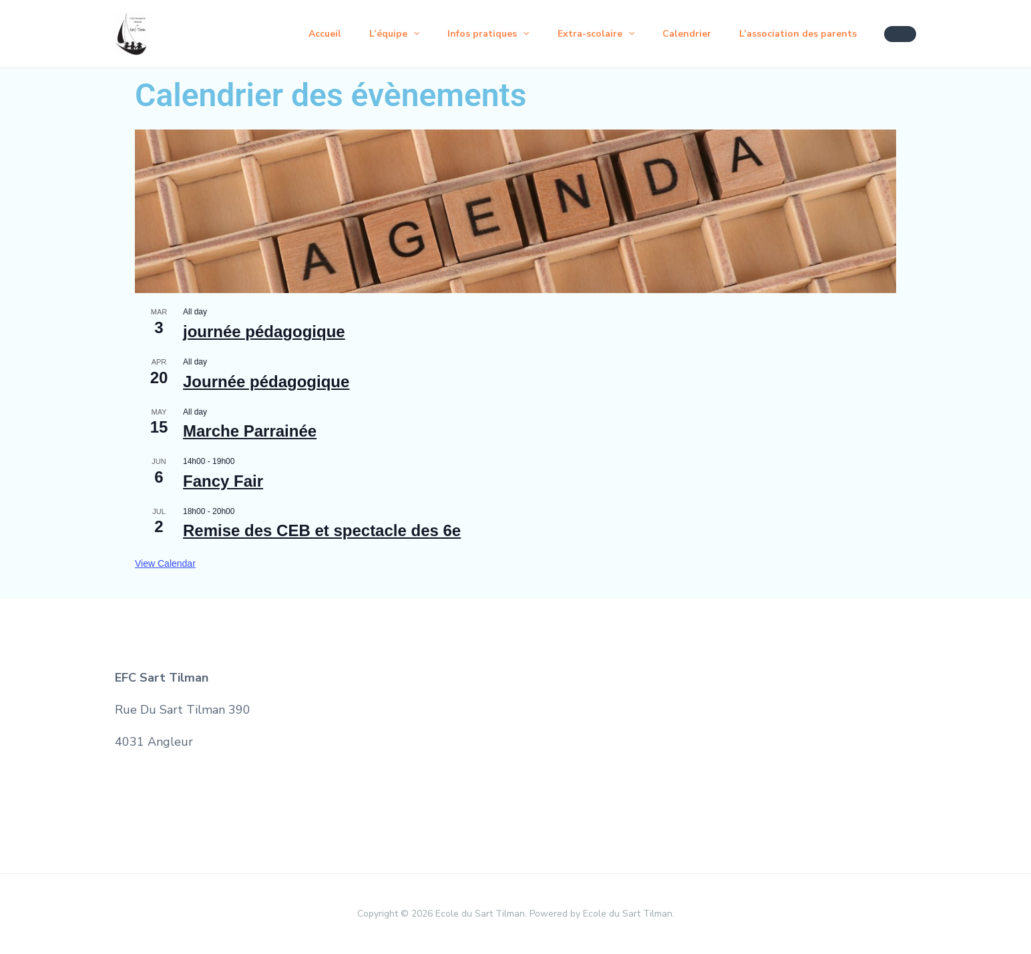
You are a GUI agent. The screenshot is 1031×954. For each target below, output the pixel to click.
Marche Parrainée (250, 431)
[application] (395, 34)
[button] (900, 34)
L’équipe (376, 34)
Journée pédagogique (266, 382)
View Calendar (165, 563)
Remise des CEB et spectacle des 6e (322, 530)
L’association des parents (796, 33)
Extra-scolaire (586, 34)
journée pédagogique (264, 331)
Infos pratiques (474, 34)
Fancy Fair (223, 481)
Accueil (302, 33)
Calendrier (680, 33)
